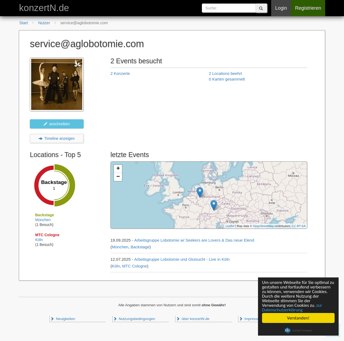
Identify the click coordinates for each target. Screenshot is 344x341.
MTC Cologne (134, 266)
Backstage (140, 247)
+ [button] (118, 169)
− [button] (118, 177)
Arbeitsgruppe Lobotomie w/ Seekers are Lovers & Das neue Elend (194, 240)
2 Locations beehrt (225, 73)
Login (281, 8)
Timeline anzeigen (57, 138)
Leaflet (229, 226)
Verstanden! (298, 318)
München (43, 220)
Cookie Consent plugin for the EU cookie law (298, 330)
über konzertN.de (192, 319)
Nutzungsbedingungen (134, 319)
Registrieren (308, 8)
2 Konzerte (120, 73)
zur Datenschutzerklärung (292, 307)
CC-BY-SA (299, 226)
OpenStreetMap (263, 226)
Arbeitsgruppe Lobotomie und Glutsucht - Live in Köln (182, 259)
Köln (39, 240)
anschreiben (57, 124)
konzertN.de (44, 8)
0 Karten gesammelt (227, 79)
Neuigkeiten (62, 319)
